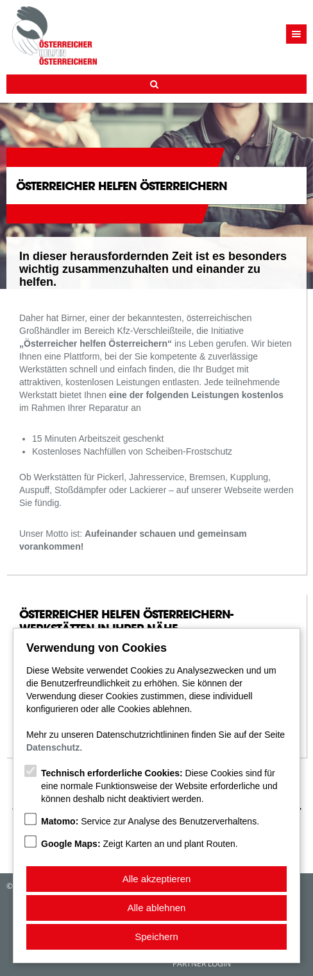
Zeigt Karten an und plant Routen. (139, 844)
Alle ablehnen (157, 907)
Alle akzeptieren (157, 878)
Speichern (156, 936)
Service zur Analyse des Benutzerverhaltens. (150, 821)
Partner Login (202, 964)
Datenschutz (53, 747)
